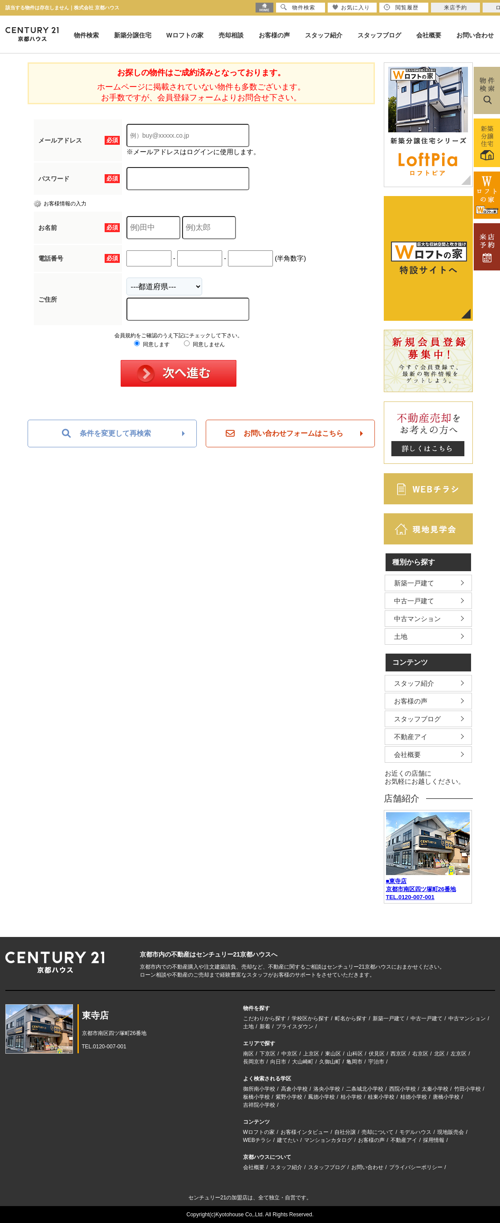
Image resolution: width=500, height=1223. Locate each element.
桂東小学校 (381, 1097)
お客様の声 (274, 35)
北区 (439, 1054)
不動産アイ (410, 736)
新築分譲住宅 (132, 35)
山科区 (355, 1054)
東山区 (333, 1054)
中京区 (289, 1054)
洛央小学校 (326, 1089)
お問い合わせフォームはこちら (284, 433)
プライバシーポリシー (416, 1167)
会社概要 (428, 35)
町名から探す (351, 1018)
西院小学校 (402, 1089)
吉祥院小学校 (259, 1105)
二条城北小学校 (364, 1089)
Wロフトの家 (185, 35)
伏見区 (377, 1054)
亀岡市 (354, 1062)
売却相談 (231, 35)
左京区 (459, 1054)
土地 (400, 636)
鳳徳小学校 (321, 1097)
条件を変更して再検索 (106, 433)
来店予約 (455, 7)
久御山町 (330, 1062)
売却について (378, 1132)
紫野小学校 (289, 1097)
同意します (151, 344)
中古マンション (417, 618)
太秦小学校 (435, 1089)
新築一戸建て (414, 583)
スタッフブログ (379, 35)
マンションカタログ (328, 1140)
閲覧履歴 (401, 7)
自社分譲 (345, 1132)
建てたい (287, 1140)
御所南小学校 (259, 1089)
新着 (265, 1026)
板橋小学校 (256, 1097)
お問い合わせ (475, 35)
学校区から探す (310, 1018)
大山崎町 (302, 1062)
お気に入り (351, 7)
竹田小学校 (467, 1089)
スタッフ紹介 (323, 35)
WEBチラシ (257, 1140)
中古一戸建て (414, 601)
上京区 (311, 1054)
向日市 (278, 1062)
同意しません (204, 344)
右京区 (420, 1054)
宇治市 (376, 1062)
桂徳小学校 (413, 1097)
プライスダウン (294, 1026)
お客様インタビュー (304, 1132)
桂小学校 (351, 1097)
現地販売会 (450, 1132)
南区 (248, 1054)
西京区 (398, 1054)
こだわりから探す (264, 1018)
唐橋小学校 (446, 1097)
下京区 (268, 1054)
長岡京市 (253, 1062)
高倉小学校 (294, 1089)
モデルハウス (415, 1132)
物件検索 (86, 35)
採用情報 (433, 1140)
